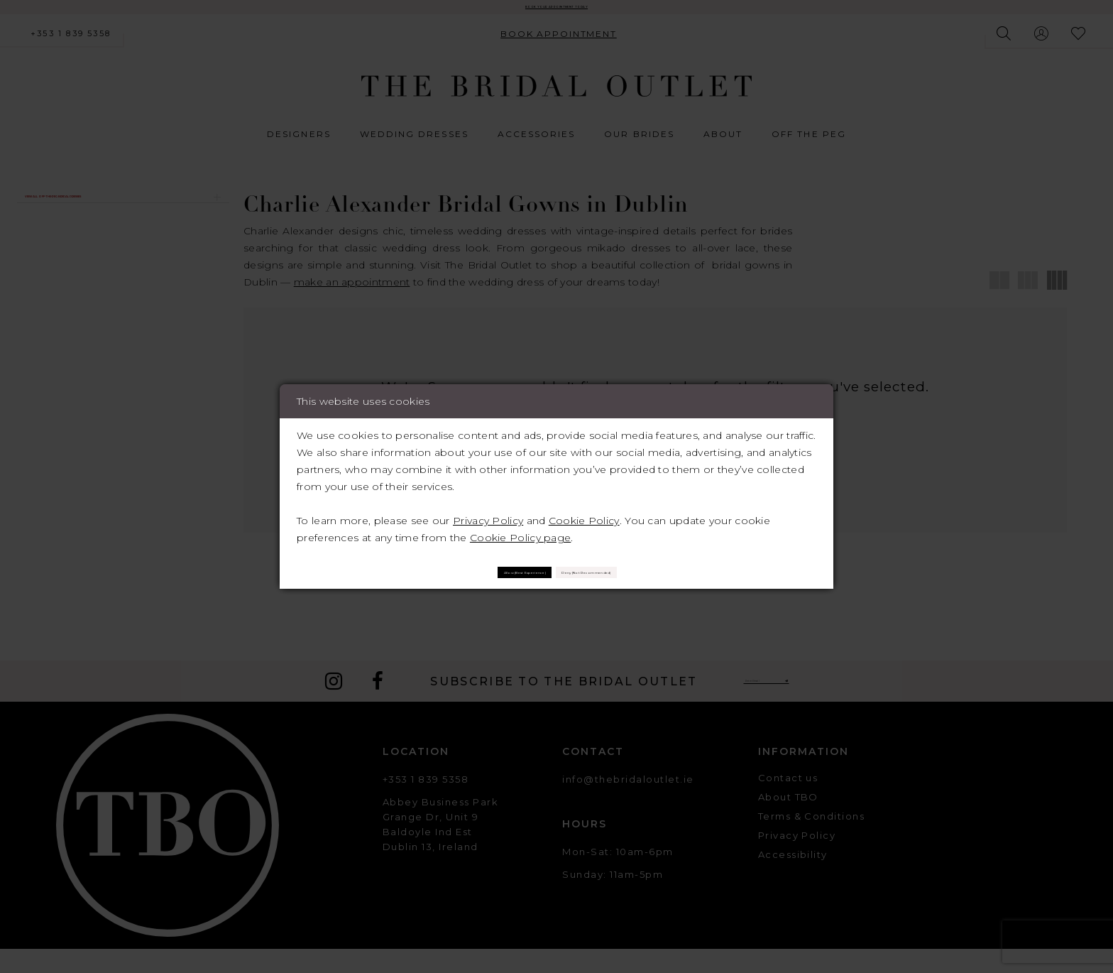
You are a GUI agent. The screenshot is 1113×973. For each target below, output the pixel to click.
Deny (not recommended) (644, 571)
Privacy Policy (488, 512)
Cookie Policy (584, 512)
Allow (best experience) (463, 571)
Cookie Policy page (520, 529)
